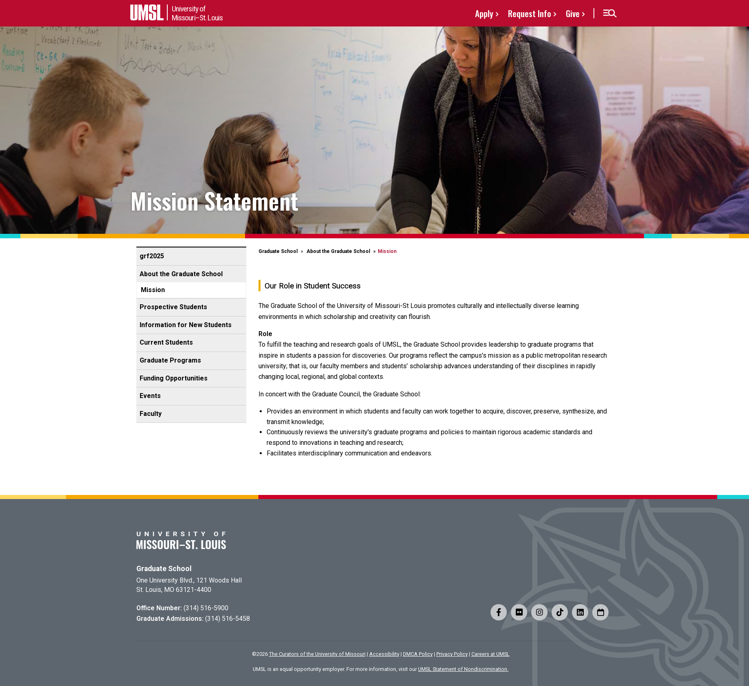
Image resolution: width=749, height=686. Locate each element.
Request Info (529, 13)
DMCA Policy (418, 654)
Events (150, 396)
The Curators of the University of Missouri (317, 654)
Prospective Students (173, 307)
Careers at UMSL (490, 654)
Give (573, 13)
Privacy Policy (452, 654)
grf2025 (152, 256)
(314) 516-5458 (227, 618)
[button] (609, 13)
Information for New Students (186, 325)
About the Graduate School (181, 274)
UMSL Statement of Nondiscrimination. (463, 669)
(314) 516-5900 (206, 608)
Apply (484, 13)
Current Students (166, 342)
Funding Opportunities (174, 378)
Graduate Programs (170, 360)
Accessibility (384, 654)
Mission (153, 290)
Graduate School (278, 251)
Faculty (151, 414)
